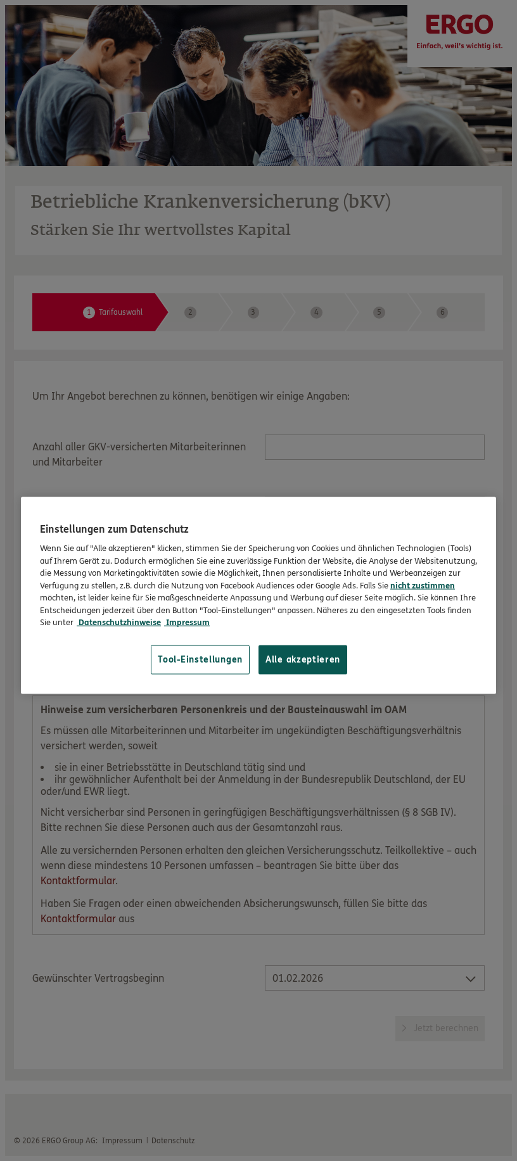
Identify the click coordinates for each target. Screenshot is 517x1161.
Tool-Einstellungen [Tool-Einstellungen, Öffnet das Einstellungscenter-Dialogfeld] (200, 659)
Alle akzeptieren (302, 659)
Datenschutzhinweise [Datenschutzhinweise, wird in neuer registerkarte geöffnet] (119, 623)
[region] (258, 595)
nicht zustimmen (422, 585)
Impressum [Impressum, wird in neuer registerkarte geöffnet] (187, 623)
